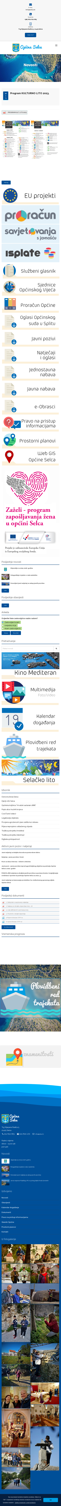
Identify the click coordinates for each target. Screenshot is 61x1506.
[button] (25, 1502)
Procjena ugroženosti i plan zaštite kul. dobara (20, 822)
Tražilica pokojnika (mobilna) (13, 831)
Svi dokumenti (8, 927)
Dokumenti (6, 1212)
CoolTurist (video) (9, 814)
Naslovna (25, 71)
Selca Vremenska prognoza (30, 947)
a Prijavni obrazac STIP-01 (12, 917)
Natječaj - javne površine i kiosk (13, 857)
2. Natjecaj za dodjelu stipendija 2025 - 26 (17, 906)
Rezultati (16, 633)
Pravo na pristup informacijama (15, 1217)
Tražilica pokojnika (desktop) (13, 835)
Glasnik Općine (8, 1222)
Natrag (6, 182)
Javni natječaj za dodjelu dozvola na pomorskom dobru (21, 852)
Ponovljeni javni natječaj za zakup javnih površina (27, 583)
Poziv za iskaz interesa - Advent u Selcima (16, 861)
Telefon (30, 17)
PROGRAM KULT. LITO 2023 (14, 112)
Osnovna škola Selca (10, 797)
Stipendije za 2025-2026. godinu (21, 568)
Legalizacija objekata (10, 818)
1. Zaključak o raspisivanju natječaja (15, 902)
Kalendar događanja (10, 1207)
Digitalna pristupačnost (11, 839)
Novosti (5, 1198)
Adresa (30, 27)
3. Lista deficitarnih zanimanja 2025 (15, 910)
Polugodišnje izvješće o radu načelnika (23, 575)
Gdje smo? (30, 35)
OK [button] (50, 1500)
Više (5, 590)
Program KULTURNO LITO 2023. (29, 93)
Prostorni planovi (9, 1227)
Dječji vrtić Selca (8, 801)
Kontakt (5, 1232)
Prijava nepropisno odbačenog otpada (17, 826)
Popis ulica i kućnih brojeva (12, 809)
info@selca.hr (30, 10)
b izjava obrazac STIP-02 (12, 921)
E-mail (30, 7)
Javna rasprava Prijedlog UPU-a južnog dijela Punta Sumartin (29, 1180)
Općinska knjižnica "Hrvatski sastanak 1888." (19, 805)
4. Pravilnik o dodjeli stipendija (13, 914)
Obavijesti (6, 1202)
